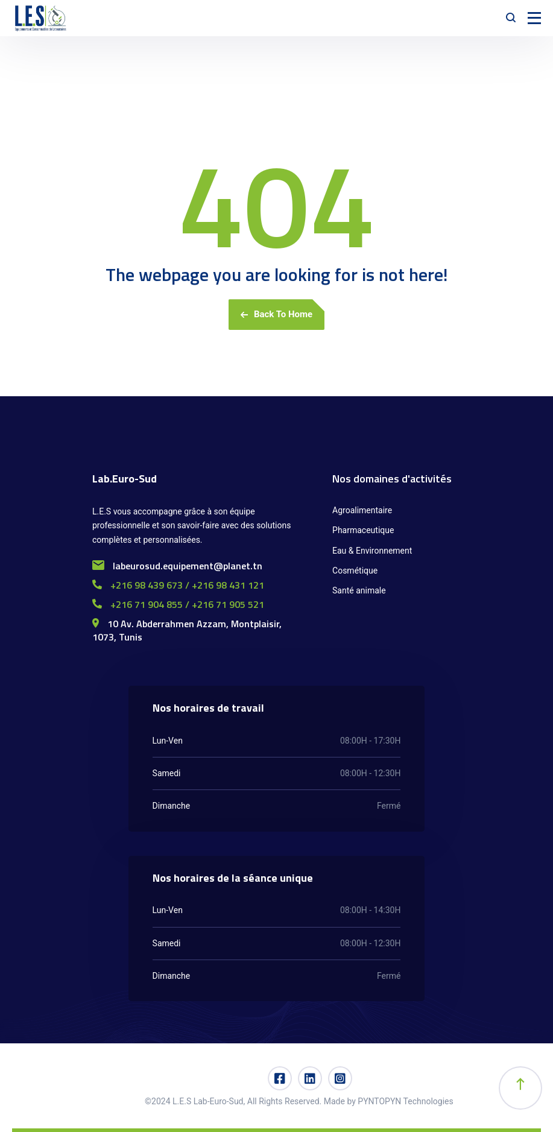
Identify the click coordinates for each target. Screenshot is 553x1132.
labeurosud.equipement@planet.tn (177, 565)
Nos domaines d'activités (392, 478)
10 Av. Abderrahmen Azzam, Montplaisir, (187, 623)
